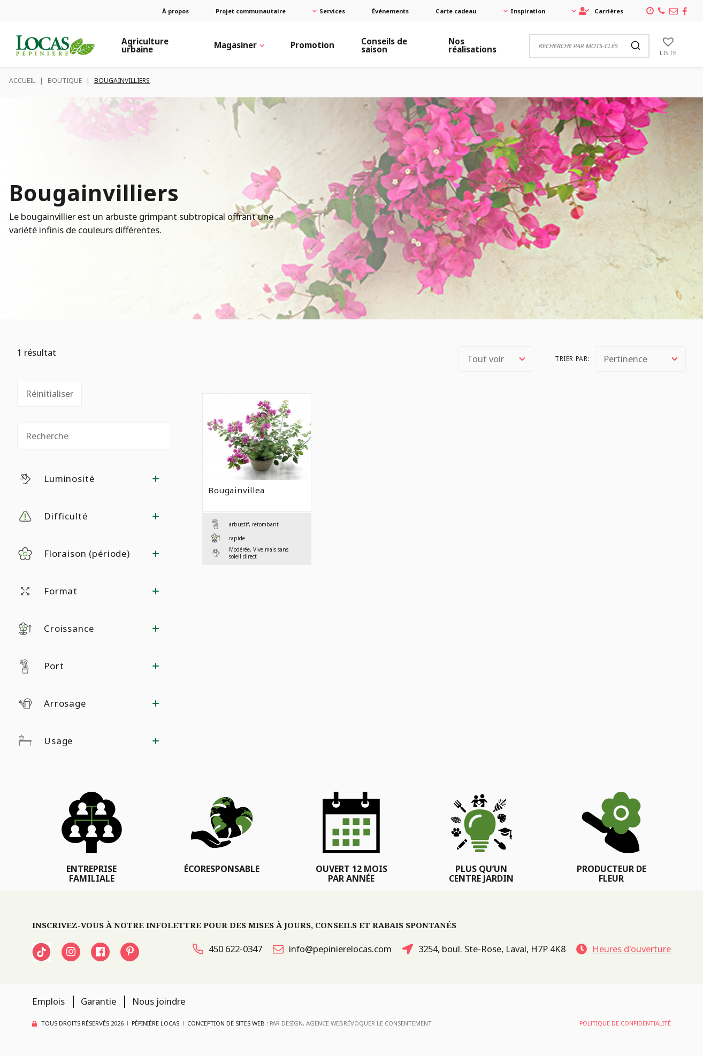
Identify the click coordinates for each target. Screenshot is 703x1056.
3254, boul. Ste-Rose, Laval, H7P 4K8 (484, 949)
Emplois (48, 1001)
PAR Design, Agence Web (306, 1023)
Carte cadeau (456, 11)
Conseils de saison (384, 45)
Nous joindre (158, 1001)
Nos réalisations (472, 45)
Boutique (65, 80)
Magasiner (235, 45)
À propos (175, 11)
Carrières (601, 11)
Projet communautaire (251, 11)
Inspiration (527, 11)
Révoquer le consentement (387, 1023)
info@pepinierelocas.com (332, 949)
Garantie (98, 1001)
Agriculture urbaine (145, 45)
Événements (390, 11)
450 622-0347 (227, 949)
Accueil (22, 80)
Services (332, 11)
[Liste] (668, 45)
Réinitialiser (49, 393)
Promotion (312, 45)
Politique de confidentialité (625, 1023)
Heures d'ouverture (623, 949)
